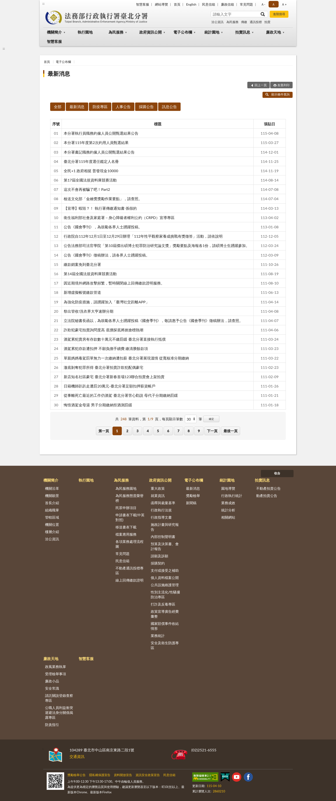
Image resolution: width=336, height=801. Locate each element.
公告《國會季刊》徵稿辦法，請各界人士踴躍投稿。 (107, 255)
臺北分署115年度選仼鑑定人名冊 (91, 161)
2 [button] (127, 431)
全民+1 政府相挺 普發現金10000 (91, 170)
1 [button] (117, 431)
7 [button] (178, 431)
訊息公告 (169, 106)
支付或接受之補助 (165, 570)
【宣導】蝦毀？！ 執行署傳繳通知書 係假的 (100, 208)
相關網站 (228, 517)
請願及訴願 (159, 556)
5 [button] (158, 431)
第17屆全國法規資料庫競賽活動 (90, 180)
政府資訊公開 (150, 32)
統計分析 (228, 510)
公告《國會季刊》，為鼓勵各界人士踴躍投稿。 (103, 227)
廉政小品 (52, 681)
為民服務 (232, 22)
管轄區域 (52, 517)
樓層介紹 (52, 532)
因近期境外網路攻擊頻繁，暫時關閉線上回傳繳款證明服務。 (114, 283)
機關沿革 (52, 488)
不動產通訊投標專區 (130, 570)
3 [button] (137, 431)
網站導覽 (161, 4)
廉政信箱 (227, 4)
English (191, 4)
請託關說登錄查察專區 (59, 697)
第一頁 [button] (103, 431)
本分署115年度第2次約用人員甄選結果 (96, 142)
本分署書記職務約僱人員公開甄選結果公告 (99, 152)
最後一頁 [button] (231, 431)
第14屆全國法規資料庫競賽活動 (90, 273)
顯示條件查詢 (278, 94)
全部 (57, 106)
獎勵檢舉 (193, 495)
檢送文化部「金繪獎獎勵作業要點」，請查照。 (103, 198)
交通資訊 (77, 756)
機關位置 (52, 524)
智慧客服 (142, 4)
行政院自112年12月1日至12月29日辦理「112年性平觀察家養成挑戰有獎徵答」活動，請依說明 (143, 236)
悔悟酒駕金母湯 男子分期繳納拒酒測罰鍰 (98, 405)
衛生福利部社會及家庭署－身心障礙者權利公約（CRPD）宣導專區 (119, 217)
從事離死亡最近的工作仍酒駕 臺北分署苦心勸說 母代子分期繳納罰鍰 (121, 395)
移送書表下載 (126, 527)
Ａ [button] (273, 4)
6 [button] (168, 431)
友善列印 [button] (283, 85)
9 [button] (199, 431)
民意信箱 (208, 4)
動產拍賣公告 (266, 495)
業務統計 (158, 635)
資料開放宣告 (123, 775)
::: (43, 3)
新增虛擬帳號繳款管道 (82, 292)
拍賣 (267, 22)
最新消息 (59, 73)
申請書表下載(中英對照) (130, 517)
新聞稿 (191, 503)
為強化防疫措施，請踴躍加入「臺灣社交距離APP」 (106, 302)
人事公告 (123, 106)
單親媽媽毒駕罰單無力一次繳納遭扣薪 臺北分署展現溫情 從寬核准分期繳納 (126, 358)
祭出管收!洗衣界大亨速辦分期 (88, 311)
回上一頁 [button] (261, 85)
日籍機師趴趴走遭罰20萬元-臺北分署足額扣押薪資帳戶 (109, 386)
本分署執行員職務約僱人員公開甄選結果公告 (101, 133)
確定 (211, 418)
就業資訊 (158, 495)
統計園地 (211, 32)
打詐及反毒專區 (163, 604)
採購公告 (146, 106)
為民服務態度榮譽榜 (130, 498)
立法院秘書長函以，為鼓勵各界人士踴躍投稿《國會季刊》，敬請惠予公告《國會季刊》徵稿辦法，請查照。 (153, 320)
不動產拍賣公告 (268, 488)
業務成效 (228, 503)
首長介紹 (52, 503)
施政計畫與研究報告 (165, 526)
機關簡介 (54, 32)
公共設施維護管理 (165, 585)
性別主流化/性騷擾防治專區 (165, 594)
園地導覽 (228, 488)
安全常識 (52, 688)
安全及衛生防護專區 (165, 645)
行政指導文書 (161, 517)
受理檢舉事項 (55, 674)
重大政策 (158, 488)
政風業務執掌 (55, 666)
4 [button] (148, 431)
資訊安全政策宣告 (148, 775)
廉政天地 (273, 32)
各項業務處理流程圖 (130, 543)
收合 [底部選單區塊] (277, 473)
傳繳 (244, 22)
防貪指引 (52, 724)
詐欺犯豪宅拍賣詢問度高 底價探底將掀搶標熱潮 (103, 330)
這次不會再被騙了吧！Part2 (87, 189)
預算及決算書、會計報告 (165, 546)
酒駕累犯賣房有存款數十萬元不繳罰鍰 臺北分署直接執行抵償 (114, 339)
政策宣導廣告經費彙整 (165, 613)
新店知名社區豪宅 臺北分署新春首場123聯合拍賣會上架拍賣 (114, 376)
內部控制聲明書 (163, 536)
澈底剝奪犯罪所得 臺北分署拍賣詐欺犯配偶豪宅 (103, 367)
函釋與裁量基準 (163, 503)
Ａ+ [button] (284, 4)
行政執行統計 (231, 495)
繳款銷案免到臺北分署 (82, 264)
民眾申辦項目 (126, 508)
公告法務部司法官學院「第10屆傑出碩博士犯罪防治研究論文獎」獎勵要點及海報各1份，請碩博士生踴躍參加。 (156, 245)
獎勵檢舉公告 (76, 775)
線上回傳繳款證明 (130, 580)
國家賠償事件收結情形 (165, 625)
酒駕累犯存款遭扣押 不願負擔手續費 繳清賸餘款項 (106, 348)
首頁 (177, 4)
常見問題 (246, 4)
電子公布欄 (182, 32)
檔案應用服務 (126, 534)
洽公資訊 (217, 22)
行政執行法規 (161, 510)
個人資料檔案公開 (165, 577)
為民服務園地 (126, 488)
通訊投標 (256, 22)
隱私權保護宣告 (99, 775)
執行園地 (85, 32)
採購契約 (158, 563)
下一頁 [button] (212, 431)
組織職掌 (52, 510)
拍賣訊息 (242, 32)
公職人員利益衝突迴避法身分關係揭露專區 (59, 712)
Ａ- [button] (263, 4)
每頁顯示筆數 (172, 419)
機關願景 (52, 495)
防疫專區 (100, 106)
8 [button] (189, 431)
